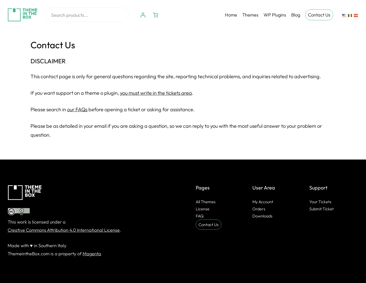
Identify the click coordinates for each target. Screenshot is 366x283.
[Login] (142, 15)
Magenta (92, 254)
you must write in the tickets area (156, 93)
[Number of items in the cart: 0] (155, 15)
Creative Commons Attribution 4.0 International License (64, 230)
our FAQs (77, 109)
